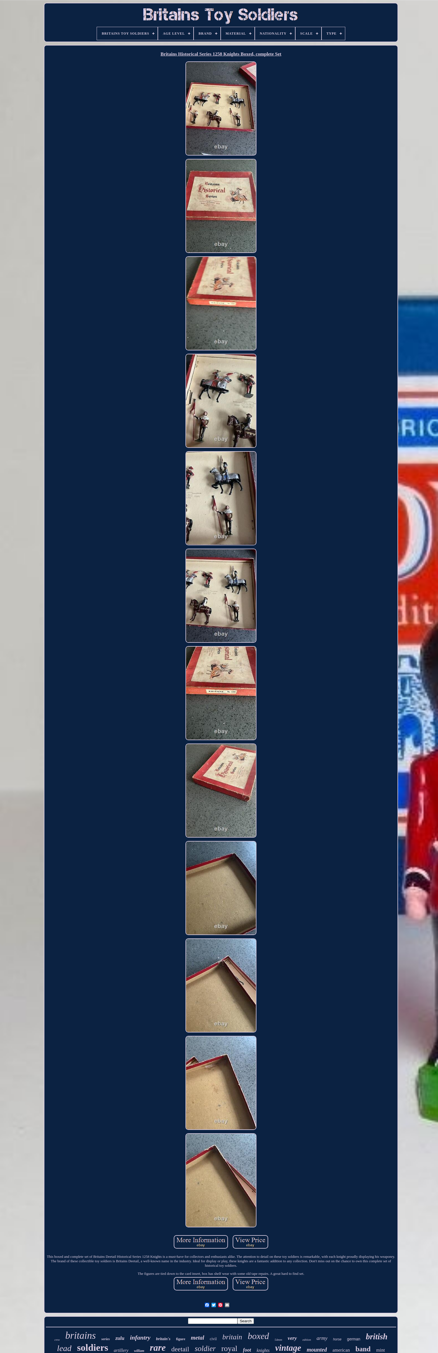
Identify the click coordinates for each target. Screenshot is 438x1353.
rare (158, 1348)
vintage (288, 1348)
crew (57, 1339)
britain (232, 1337)
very (292, 1338)
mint (380, 1350)
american (341, 1350)
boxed (258, 1336)
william (139, 1351)
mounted (317, 1350)
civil (213, 1339)
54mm (278, 1339)
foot (247, 1350)
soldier (205, 1348)
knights (263, 1350)
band (362, 1349)
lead (64, 1348)
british (376, 1336)
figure (180, 1339)
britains (80, 1335)
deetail (180, 1349)
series (105, 1339)
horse (337, 1339)
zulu (119, 1338)
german (353, 1339)
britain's (163, 1339)
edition (307, 1339)
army (321, 1338)
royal (229, 1348)
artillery (121, 1350)
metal (197, 1337)
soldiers (92, 1347)
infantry (140, 1337)
